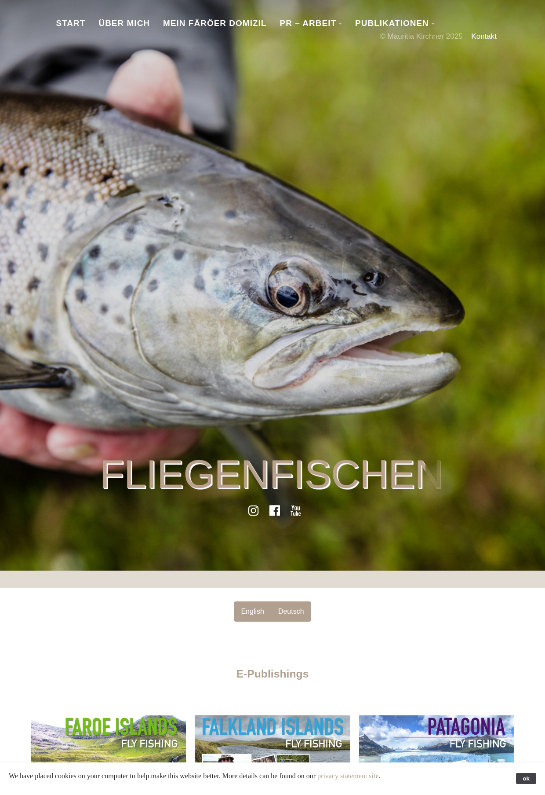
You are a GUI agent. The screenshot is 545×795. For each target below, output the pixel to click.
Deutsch (291, 611)
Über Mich (124, 23)
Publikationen (392, 23)
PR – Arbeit (308, 23)
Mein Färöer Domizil (214, 23)
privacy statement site (348, 776)
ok (526, 778)
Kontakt (484, 36)
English (252, 611)
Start (71, 23)
